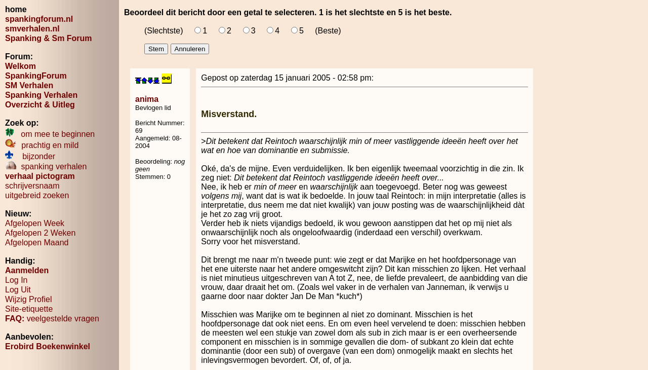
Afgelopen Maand (36, 242)
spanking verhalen (46, 166)
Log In (16, 280)
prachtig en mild (41, 145)
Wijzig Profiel (28, 299)
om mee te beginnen (50, 134)
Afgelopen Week (34, 223)
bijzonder (30, 156)
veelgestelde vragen (52, 318)
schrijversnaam (32, 185)
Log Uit (18, 289)
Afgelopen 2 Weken (40, 233)
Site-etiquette (29, 309)
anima (146, 99)
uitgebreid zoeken (37, 195)
